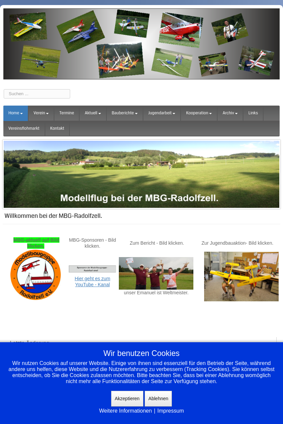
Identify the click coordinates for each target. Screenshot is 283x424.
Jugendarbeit (162, 113)
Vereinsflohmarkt (24, 128)
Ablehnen (158, 398)
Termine (66, 113)
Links (253, 113)
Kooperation (199, 113)
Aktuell (93, 113)
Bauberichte (125, 113)
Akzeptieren (127, 398)
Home (15, 113)
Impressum (170, 411)
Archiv (230, 113)
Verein (41, 113)
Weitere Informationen (125, 411)
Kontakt (57, 128)
